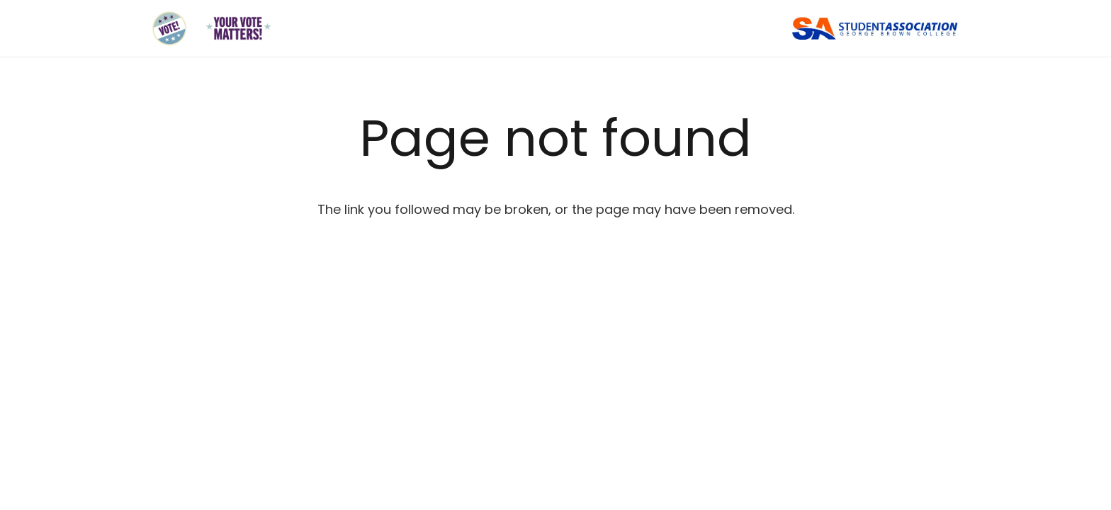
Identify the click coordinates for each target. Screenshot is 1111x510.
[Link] (169, 28)
